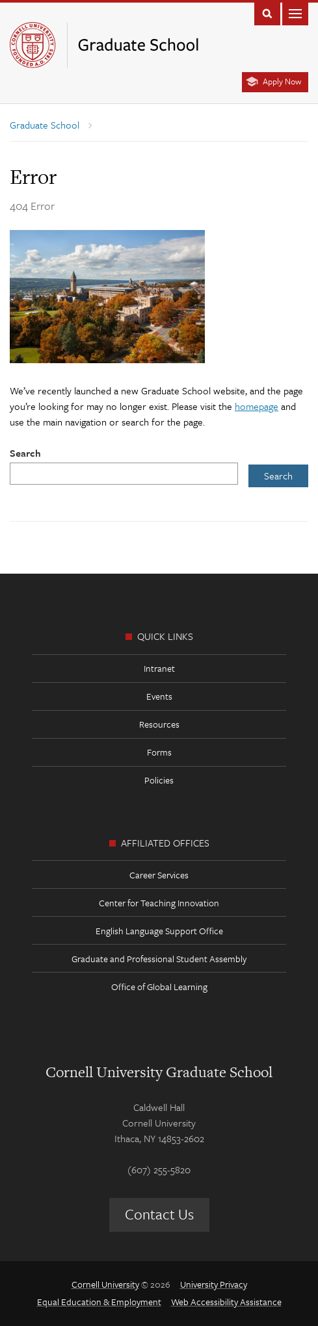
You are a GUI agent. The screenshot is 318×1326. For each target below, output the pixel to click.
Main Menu (295, 12)
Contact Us (159, 1214)
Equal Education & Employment (99, 1301)
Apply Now (282, 81)
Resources (159, 724)
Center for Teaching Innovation (159, 903)
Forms (159, 752)
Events (159, 696)
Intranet (159, 668)
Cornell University (105, 1284)
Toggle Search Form (267, 12)
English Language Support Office (159, 930)
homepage (256, 406)
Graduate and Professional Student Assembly (159, 958)
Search (25, 453)
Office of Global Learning (159, 986)
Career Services (159, 875)
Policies (159, 780)
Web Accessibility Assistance (226, 1301)
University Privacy (213, 1284)
